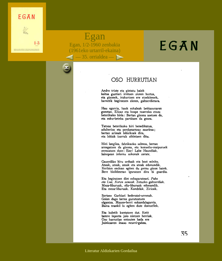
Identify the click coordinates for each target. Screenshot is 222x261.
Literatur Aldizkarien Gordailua (111, 250)
